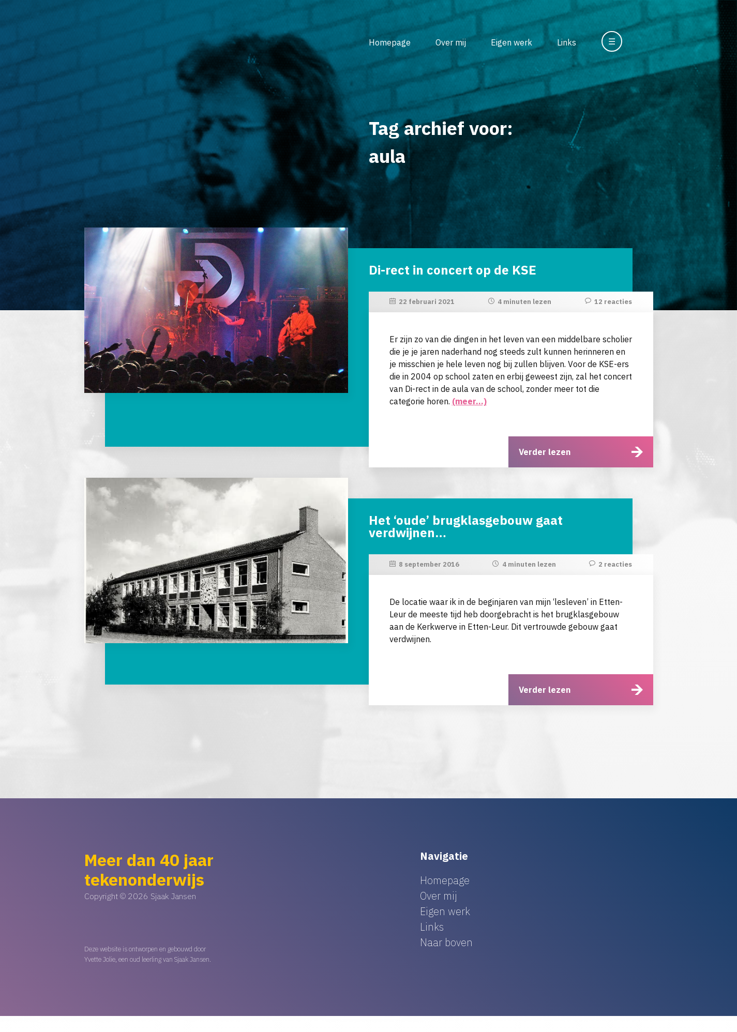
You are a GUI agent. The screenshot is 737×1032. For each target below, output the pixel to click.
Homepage (390, 42)
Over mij (450, 42)
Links (566, 42)
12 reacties (613, 301)
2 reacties (615, 564)
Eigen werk (511, 42)
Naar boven (446, 942)
